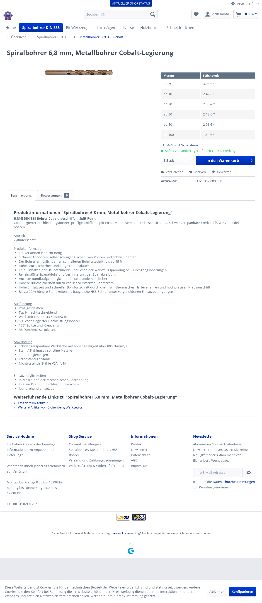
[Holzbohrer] (150, 27)
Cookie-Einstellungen (85, 444)
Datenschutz (140, 455)
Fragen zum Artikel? (31, 403)
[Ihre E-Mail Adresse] (218, 472)
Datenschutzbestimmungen (234, 482)
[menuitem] (121, 14)
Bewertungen (55, 195)
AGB (134, 460)
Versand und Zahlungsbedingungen (96, 460)
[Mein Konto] (217, 14)
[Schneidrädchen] (180, 27)
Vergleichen (172, 172)
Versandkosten (121, 533)
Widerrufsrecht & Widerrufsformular (97, 466)
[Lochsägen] (106, 27)
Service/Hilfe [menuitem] (243, 4)
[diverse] (127, 27)
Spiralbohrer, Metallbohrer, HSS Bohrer (93, 452)
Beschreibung (21, 195)
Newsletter (139, 449)
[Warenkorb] (246, 14)
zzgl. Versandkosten (187, 145)
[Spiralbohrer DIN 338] (41, 27)
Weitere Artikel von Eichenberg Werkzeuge (48, 407)
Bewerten (222, 172)
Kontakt (137, 444)
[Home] (10, 27)
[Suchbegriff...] (121, 14)
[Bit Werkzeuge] (78, 27)
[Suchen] (153, 14)
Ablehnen (216, 591)
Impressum (139, 466)
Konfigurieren (242, 591)
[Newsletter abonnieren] (249, 472)
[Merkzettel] (196, 14)
